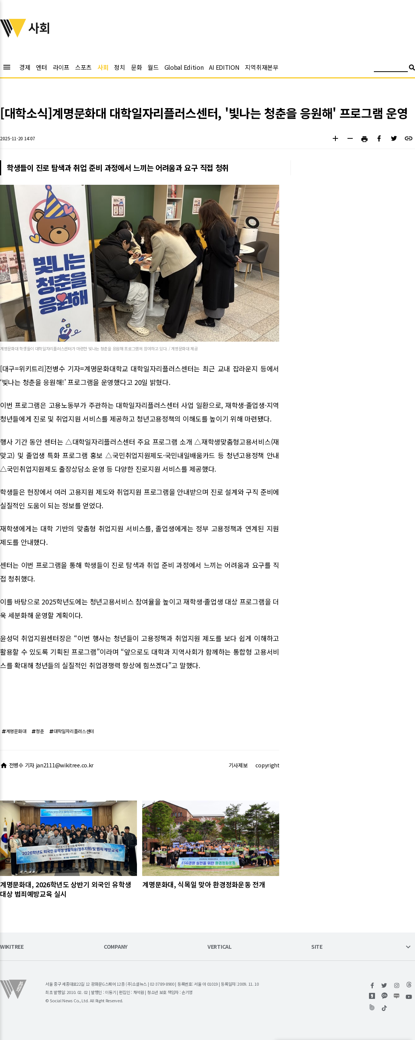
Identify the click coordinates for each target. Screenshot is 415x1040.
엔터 (41, 67)
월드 (153, 67)
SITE (317, 947)
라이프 (61, 67)
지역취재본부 (261, 67)
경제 (24, 67)
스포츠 (83, 67)
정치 (119, 67)
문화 (136, 67)
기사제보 (238, 765)
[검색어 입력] (391, 68)
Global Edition (184, 67)
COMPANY (116, 947)
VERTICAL (220, 947)
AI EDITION (224, 67)
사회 (102, 67)
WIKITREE (12, 947)
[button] (335, 139)
